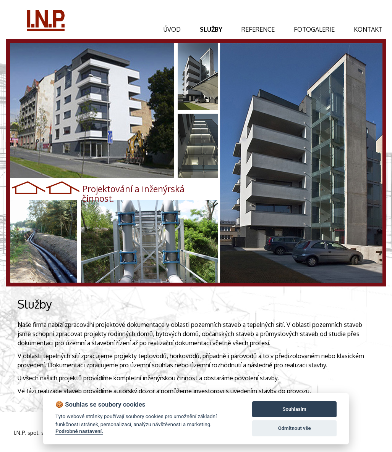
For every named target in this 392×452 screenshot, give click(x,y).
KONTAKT (368, 29)
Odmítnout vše (294, 428)
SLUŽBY (211, 29)
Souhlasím (294, 409)
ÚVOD (172, 29)
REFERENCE (258, 29)
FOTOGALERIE (314, 29)
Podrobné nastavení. (79, 431)
